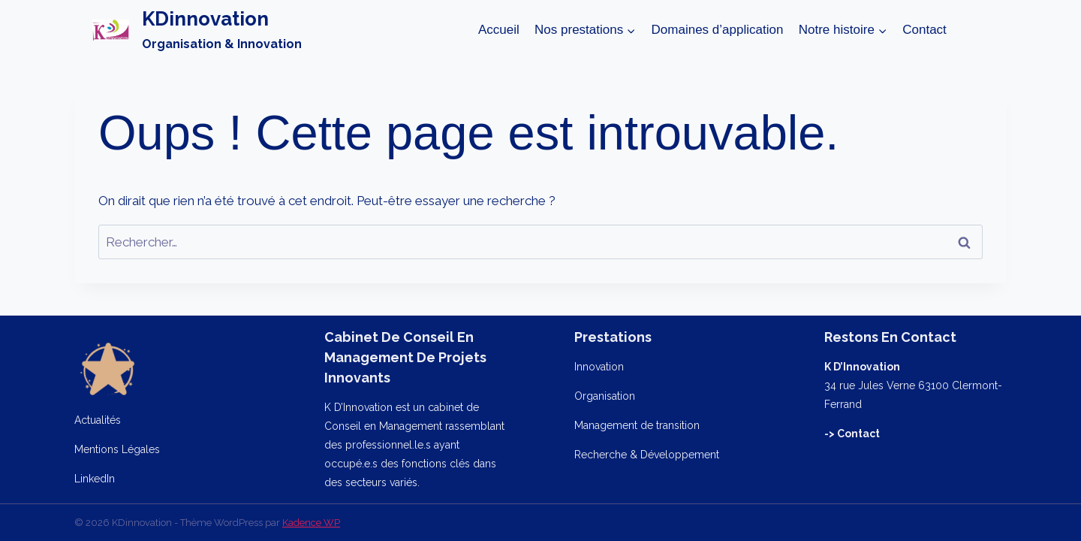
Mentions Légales (117, 449)
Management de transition (637, 425)
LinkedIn (94, 479)
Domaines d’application (718, 30)
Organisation (604, 396)
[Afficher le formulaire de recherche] (975, 30)
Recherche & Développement (646, 455)
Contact (924, 30)
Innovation (599, 367)
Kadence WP (311, 522)
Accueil (498, 30)
